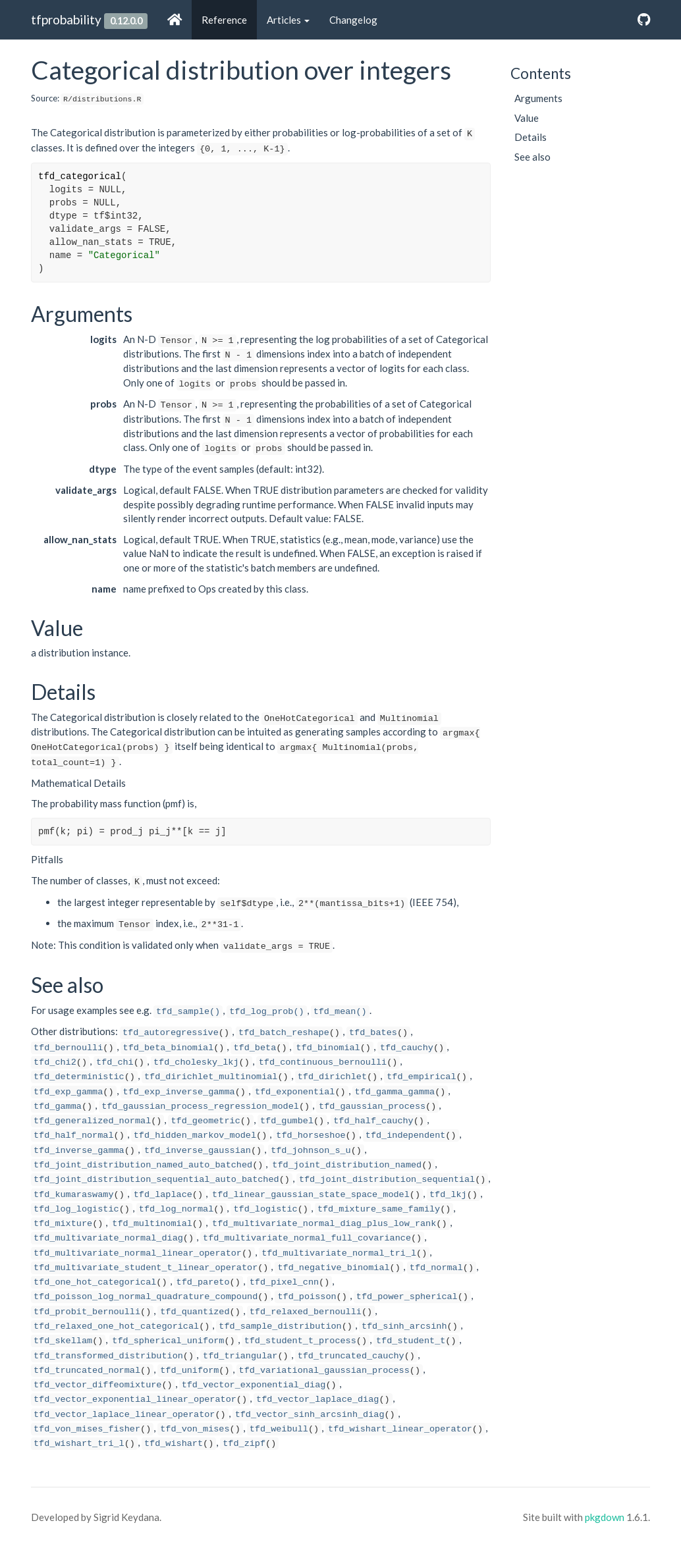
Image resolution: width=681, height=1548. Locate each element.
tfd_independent (406, 1135)
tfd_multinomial (152, 1224)
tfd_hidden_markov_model (195, 1135)
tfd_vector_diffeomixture (97, 1385)
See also (532, 157)
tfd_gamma (58, 1106)
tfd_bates (373, 1033)
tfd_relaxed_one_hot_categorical (116, 1326)
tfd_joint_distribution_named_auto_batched (143, 1165)
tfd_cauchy (406, 1048)
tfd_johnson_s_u (311, 1151)
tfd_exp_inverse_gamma (179, 1092)
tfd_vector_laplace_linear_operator (124, 1415)
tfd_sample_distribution (280, 1326)
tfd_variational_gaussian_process (324, 1370)
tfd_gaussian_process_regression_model (200, 1106)
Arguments (538, 98)
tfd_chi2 (55, 1062)
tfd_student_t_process (300, 1341)
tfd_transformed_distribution (108, 1356)
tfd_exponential (295, 1092)
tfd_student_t (410, 1341)
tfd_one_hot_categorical (95, 1282)
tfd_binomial (328, 1048)
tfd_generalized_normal (92, 1121)
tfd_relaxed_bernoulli (306, 1312)
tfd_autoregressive (171, 1033)
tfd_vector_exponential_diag (254, 1385)
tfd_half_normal (74, 1135)
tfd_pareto (203, 1282)
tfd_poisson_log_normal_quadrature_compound (146, 1297)
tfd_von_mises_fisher (87, 1429)
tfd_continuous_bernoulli (323, 1062)
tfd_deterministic (79, 1077)
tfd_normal (436, 1268)
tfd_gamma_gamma (395, 1092)
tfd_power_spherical (407, 1297)
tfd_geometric (205, 1121)
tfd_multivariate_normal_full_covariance (307, 1238)
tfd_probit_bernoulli (87, 1312)
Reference (224, 20)
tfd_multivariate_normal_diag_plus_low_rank (324, 1224)
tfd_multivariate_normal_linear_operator (138, 1253)
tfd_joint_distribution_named (347, 1165)
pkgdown (604, 1517)
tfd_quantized (194, 1312)
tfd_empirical (421, 1077)
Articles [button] (288, 20)
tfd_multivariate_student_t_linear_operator (146, 1268)
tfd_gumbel (286, 1121)
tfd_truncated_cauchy (351, 1356)
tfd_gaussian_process (372, 1106)
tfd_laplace (163, 1195)
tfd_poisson (306, 1297)
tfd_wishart (173, 1444)
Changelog (353, 20)
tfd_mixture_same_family (378, 1209)
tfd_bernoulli (68, 1048)
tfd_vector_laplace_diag (317, 1399)
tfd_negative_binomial (333, 1268)
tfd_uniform (189, 1370)
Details (530, 137)
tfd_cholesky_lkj (196, 1062)
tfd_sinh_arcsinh (404, 1326)
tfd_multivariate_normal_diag (108, 1238)
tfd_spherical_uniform (168, 1341)
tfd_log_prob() (266, 1012)
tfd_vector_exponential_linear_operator (135, 1399)
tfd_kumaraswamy (74, 1195)
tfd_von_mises (194, 1429)
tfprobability (66, 19)
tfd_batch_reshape (283, 1033)
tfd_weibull (279, 1429)
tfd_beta (254, 1048)
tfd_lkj (448, 1195)
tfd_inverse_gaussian (197, 1151)
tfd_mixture (63, 1224)
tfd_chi (115, 1062)
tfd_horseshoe (310, 1135)
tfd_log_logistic (76, 1209)
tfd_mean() (340, 1012)
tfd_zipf (244, 1444)
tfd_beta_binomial (168, 1048)
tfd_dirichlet (332, 1077)
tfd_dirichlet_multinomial (211, 1077)
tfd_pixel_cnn (284, 1282)
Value (526, 118)
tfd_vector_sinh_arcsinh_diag (310, 1415)
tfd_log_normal (176, 1209)
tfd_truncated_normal (87, 1370)
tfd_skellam (63, 1341)
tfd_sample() (188, 1012)
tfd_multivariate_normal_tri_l (338, 1253)
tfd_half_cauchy (373, 1121)
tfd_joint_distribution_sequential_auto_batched (156, 1180)
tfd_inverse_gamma (79, 1151)
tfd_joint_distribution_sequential (387, 1180)
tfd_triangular (240, 1356)
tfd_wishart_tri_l (79, 1444)
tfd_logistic (265, 1209)
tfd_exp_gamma (68, 1092)
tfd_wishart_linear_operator (400, 1429)
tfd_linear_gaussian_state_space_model (311, 1195)
